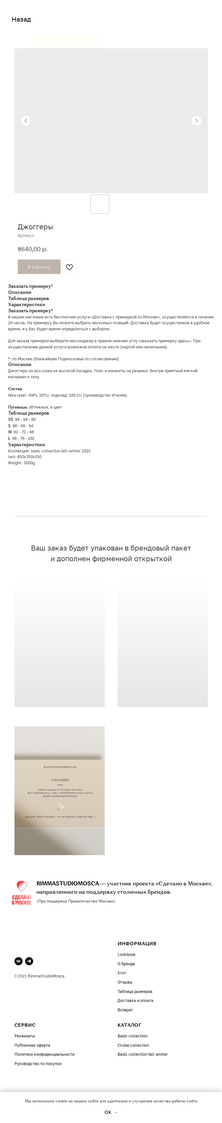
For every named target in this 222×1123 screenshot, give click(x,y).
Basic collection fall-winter (143, 1054)
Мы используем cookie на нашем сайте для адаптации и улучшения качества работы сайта (111, 1101)
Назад (21, 19)
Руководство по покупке (38, 1063)
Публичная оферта (32, 1045)
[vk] (18, 961)
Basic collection (132, 1035)
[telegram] (29, 961)
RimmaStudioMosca (46, 976)
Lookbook (127, 954)
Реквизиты (24, 1035)
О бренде (126, 963)
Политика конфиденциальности (44, 1054)
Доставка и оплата (135, 1000)
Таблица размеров (135, 991)
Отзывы (125, 982)
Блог (122, 972)
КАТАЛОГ (129, 1025)
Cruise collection (133, 1045)
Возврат (125, 1009)
